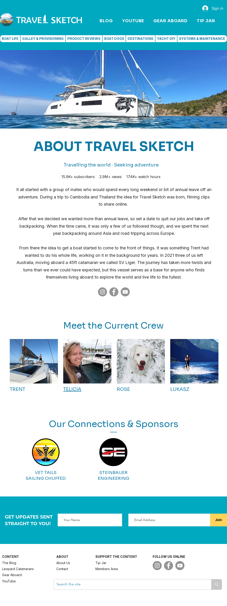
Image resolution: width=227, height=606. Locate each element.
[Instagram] (102, 291)
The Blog (9, 563)
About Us (63, 563)
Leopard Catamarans (18, 569)
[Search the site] (129, 584)
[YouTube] (125, 291)
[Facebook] (113, 291)
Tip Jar (100, 563)
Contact (62, 569)
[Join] (218, 520)
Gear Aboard (12, 575)
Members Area (106, 569)
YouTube (9, 581)
